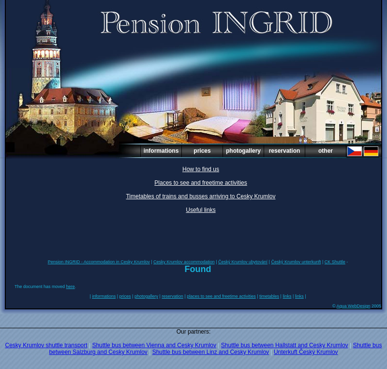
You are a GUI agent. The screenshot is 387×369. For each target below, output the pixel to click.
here (70, 286)
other (325, 150)
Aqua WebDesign (354, 306)
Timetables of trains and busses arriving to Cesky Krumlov (200, 196)
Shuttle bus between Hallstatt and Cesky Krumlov (284, 345)
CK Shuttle (335, 261)
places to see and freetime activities (221, 296)
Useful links (200, 210)
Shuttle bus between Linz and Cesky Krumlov (210, 352)
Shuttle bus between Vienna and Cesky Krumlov (154, 345)
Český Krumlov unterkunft (296, 261)
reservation (284, 150)
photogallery (243, 150)
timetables (269, 296)
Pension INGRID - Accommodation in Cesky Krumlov (99, 261)
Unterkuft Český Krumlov (306, 352)
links (287, 296)
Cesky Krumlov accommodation (184, 261)
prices (202, 150)
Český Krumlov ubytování (243, 261)
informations (161, 150)
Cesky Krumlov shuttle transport (46, 345)
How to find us (200, 169)
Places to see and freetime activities (200, 182)
